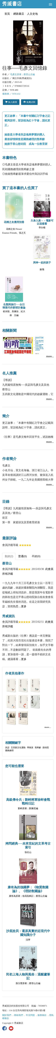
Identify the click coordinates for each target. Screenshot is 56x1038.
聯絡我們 (18, 1015)
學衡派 (30, 747)
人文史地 (32, 13)
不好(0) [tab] (36, 556)
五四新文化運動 (18, 747)
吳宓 (7, 747)
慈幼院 (46, 747)
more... (50, 356)
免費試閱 (29, 102)
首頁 (7, 13)
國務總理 (9, 750)
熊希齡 (38, 747)
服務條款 (41, 1015)
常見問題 (30, 1015)
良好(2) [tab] (9, 556)
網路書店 (18, 13)
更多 (23, 606)
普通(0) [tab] (22, 556)
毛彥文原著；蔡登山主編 (22, 74)
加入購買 (11, 102)
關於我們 (6, 1015)
